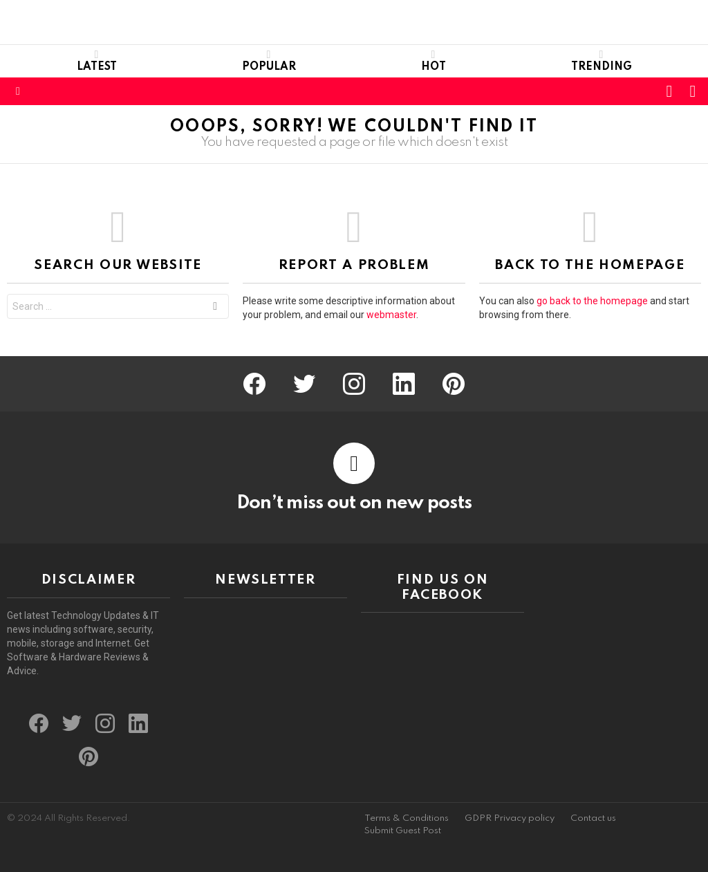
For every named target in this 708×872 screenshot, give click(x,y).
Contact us (593, 818)
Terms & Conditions (406, 818)
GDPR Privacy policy (510, 818)
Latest (97, 61)
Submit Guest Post (402, 830)
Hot (433, 61)
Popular (269, 61)
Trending (601, 61)
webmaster (391, 314)
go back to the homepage (592, 300)
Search (215, 308)
